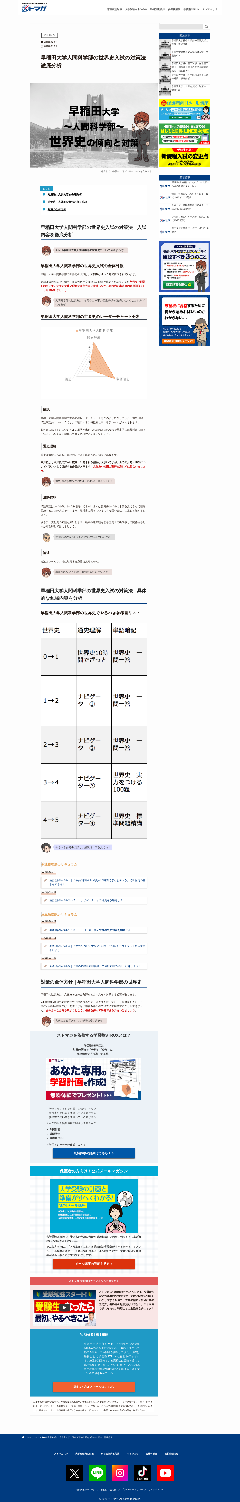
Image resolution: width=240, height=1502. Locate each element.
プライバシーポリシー (130, 1485)
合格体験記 (151, 1449)
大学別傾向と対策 (84, 1449)
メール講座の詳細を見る (93, 1262)
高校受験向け (171, 1449)
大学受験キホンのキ (136, 9)
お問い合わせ (104, 1485)
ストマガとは (209, 9)
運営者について (81, 1485)
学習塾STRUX (191, 9)
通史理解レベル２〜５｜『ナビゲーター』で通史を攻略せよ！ (86, 900)
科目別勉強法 (157, 9)
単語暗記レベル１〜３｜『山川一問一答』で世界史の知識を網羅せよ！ (91, 930)
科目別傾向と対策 (110, 1449)
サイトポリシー (158, 1485)
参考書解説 (174, 9)
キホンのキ (132, 1449)
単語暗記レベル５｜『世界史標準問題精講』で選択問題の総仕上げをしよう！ (95, 966)
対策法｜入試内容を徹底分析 (65, 194)
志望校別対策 (114, 9)
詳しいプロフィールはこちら (94, 1384)
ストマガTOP (61, 1449)
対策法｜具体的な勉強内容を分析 (67, 201)
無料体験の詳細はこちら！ (94, 1153)
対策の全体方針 (57, 209)
